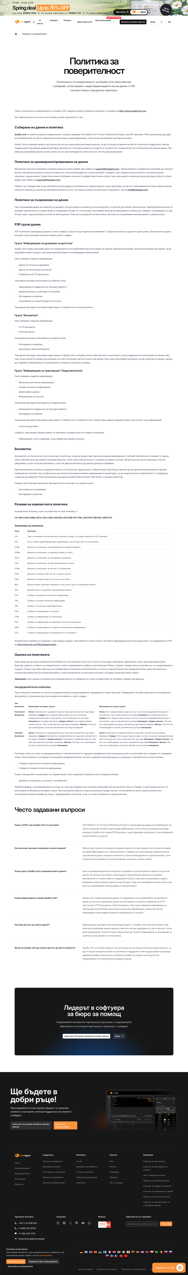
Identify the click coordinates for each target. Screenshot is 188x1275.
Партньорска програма (86, 1177)
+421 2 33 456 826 (27, 1223)
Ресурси (69, 20)
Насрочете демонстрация (62, 1125)
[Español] (95, 1252)
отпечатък (81, 1183)
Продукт (55, 20)
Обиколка (19, 1184)
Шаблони (114, 1177)
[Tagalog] (116, 1256)
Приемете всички (16, 1261)
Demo (17, 1163)
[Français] (109, 1252)
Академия (114, 1172)
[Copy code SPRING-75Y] (83, 13)
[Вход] (161, 22)
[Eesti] (100, 1252)
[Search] (115, 22)
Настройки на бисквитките (20, 1266)
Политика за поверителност (34, 34)
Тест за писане (116, 1183)
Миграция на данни (51, 1166)
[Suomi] (104, 1252)
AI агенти (40, 22)
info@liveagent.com (138, 189)
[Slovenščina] (107, 1256)
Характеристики (22, 1173)
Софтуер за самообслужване (156, 1180)
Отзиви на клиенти (84, 1172)
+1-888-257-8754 (27, 1228)
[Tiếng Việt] (121, 1256)
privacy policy (46, 1255)
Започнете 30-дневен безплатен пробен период (86, 1036)
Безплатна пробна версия (133, 22)
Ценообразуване (22, 1168)
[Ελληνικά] (86, 1252)
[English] (90, 1252)
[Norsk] (147, 1252)
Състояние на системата (54, 1172)
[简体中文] (126, 1256)
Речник (113, 1166)
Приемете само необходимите (43, 1261)
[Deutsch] (81, 1252)
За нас (79, 1161)
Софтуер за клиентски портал (156, 1197)
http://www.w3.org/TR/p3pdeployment (36, 644)
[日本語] (128, 1252)
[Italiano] (123, 1252)
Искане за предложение (54, 1183)
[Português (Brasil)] (156, 1252)
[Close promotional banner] (184, 4)
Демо (152, 22)
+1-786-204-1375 (26, 1233)
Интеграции (20, 1179)
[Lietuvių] (133, 1252)
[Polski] (151, 1252)
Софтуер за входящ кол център (157, 1186)
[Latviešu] (137, 1252)
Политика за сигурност (107, 1269)
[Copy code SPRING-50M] (38, 13)
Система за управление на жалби (158, 1191)
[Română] (161, 1252)
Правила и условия (84, 1269)
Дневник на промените (53, 1177)
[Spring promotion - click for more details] (94, 8)
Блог (112, 1161)
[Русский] (166, 1252)
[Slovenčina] (170, 1252)
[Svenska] (111, 1256)
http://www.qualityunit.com (132, 111)
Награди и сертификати (87, 1166)
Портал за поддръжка (53, 1161)
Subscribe (166, 1224)
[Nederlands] (142, 1252)
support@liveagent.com (107, 169)
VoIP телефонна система (154, 1175)
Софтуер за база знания (154, 1161)
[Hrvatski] (114, 1252)
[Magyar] (119, 1252)
